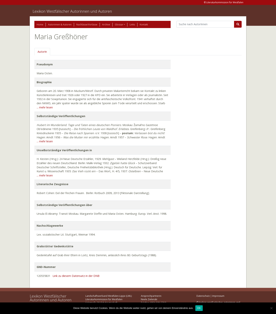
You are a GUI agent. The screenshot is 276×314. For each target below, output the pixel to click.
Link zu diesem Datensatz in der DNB (76, 276)
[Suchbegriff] (205, 24)
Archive (106, 24)
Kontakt (144, 24)
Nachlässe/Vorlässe (86, 24)
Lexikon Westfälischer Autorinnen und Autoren (72, 11)
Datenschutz (203, 296)
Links (132, 24)
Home (40, 24)
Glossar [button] (119, 24)
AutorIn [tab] (42, 51)
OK (199, 308)
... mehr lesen (45, 107)
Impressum (218, 296)
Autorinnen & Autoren (60, 24)
